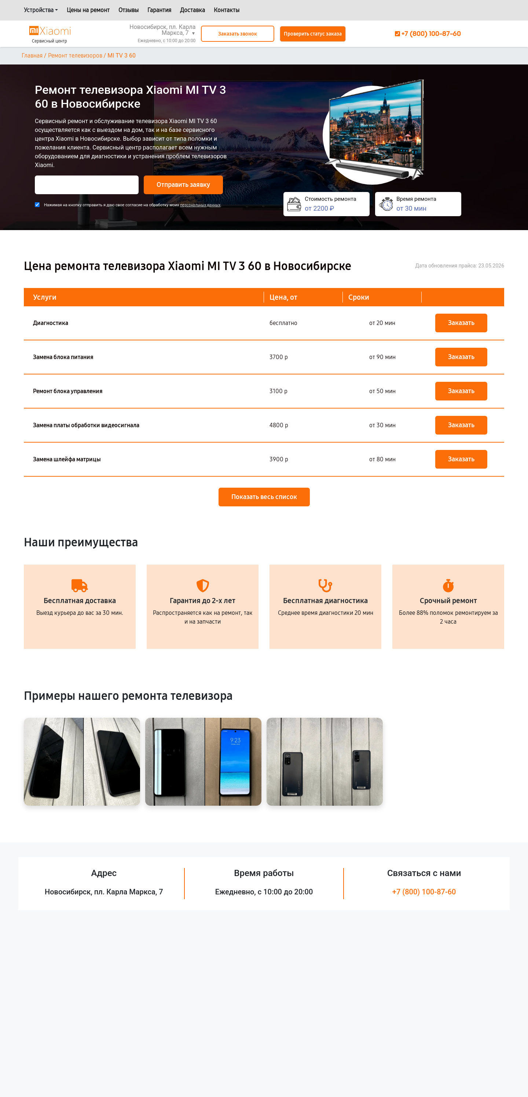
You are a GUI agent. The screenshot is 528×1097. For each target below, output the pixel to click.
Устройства (39, 10)
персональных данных (200, 205)
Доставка (192, 10)
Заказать (461, 323)
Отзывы (128, 10)
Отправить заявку (183, 185)
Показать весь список (264, 497)
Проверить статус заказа (313, 34)
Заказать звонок (237, 34)
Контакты (226, 10)
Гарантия (159, 10)
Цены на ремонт (88, 10)
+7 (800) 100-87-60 (424, 891)
